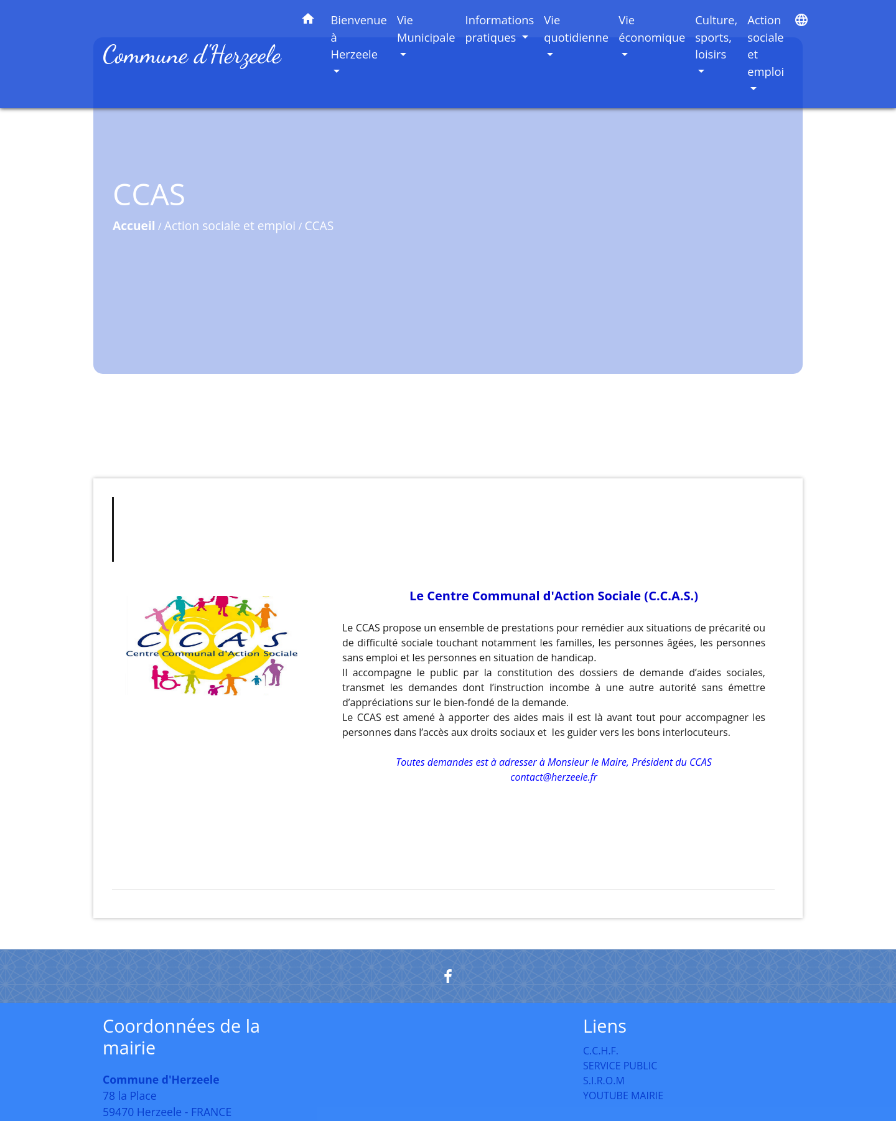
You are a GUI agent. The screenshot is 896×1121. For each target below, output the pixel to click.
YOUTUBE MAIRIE (623, 1095)
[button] (308, 20)
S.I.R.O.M (604, 1080)
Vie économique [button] (651, 28)
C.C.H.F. (600, 1051)
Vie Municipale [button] (426, 28)
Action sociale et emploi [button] (765, 45)
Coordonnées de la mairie (181, 1036)
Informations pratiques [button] (499, 28)
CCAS (319, 225)
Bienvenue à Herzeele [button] (358, 37)
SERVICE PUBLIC (620, 1065)
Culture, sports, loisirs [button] (716, 37)
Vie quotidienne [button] (576, 28)
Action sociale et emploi (230, 225)
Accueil (134, 225)
